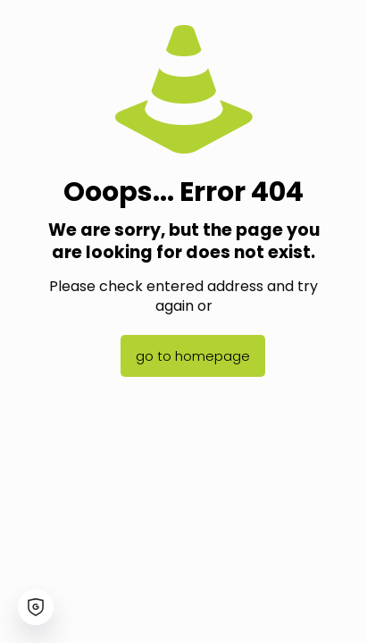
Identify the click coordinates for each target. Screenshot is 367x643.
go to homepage (193, 356)
